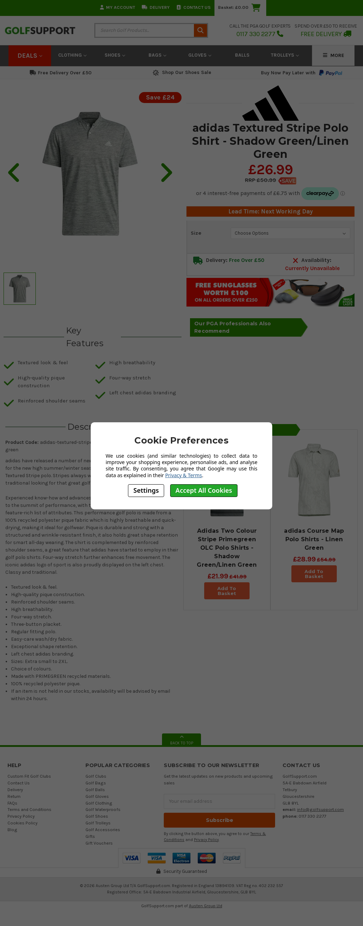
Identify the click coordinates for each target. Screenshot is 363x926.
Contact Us (194, 7)
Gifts (90, 836)
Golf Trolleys (98, 822)
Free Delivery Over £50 (60, 73)
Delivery (156, 7)
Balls (242, 55)
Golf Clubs (95, 776)
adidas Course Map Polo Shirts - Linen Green (314, 539)
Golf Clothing (98, 803)
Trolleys (285, 55)
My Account (117, 7)
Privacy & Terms (183, 475)
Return (14, 796)
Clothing (72, 55)
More (333, 55)
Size (196, 233)
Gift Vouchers (99, 843)
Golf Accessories (102, 829)
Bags (157, 55)
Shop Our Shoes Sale (181, 72)
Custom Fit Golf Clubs (29, 776)
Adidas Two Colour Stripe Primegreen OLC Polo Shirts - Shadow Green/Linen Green (227, 547)
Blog (12, 829)
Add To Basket (226, 590)
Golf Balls (95, 789)
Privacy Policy (21, 816)
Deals (29, 55)
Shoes (115, 55)
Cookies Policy (22, 822)
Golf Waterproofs (103, 809)
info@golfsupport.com (320, 809)
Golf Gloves (97, 796)
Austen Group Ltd (205, 905)
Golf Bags (95, 782)
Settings (146, 490)
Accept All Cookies (203, 490)
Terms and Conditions (29, 809)
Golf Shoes (96, 816)
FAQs (12, 803)
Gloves (199, 55)
